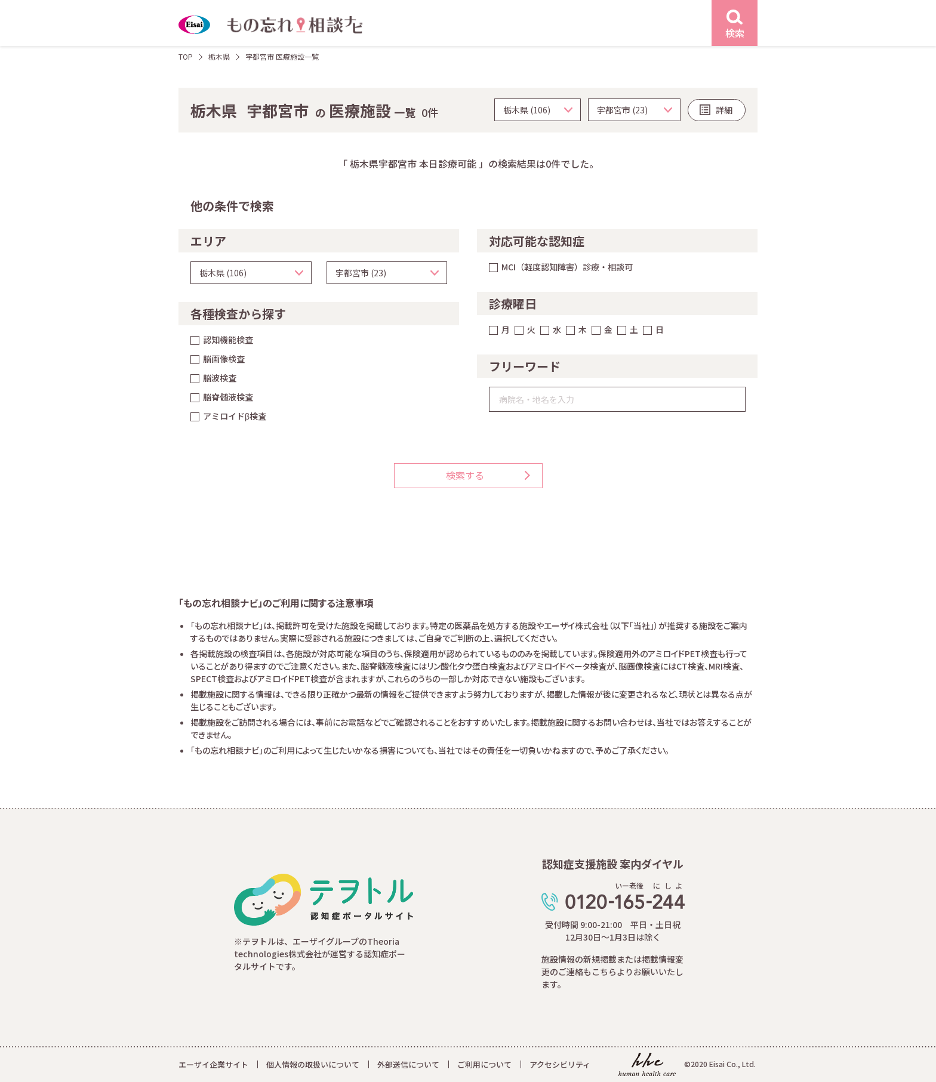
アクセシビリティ (559, 1064)
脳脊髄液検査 (228, 397)
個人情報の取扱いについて (312, 1064)
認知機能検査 (228, 340)
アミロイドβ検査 (234, 416)
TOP (185, 56)
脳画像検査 (224, 359)
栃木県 (219, 56)
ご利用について (484, 1064)
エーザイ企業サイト (213, 1064)
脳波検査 (219, 378)
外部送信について (408, 1064)
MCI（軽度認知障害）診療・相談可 (567, 267)
